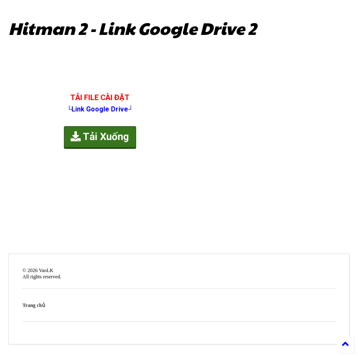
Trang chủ (33, 305)
